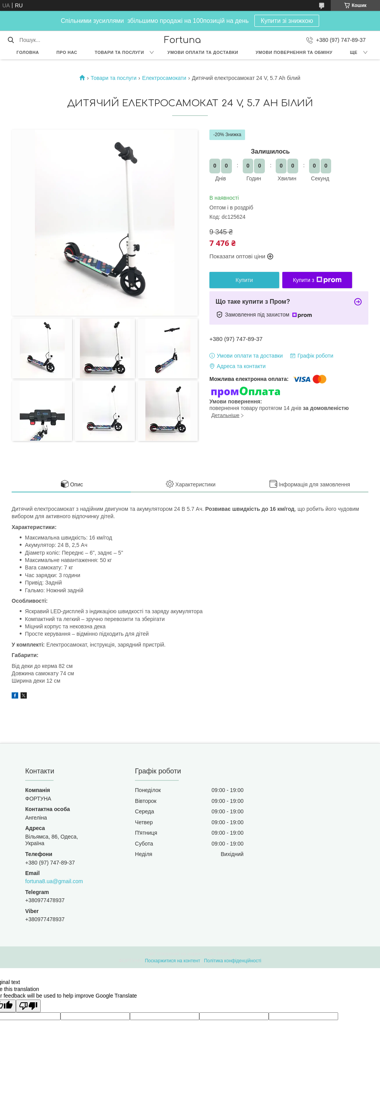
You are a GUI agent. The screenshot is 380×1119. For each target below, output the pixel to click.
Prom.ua (226, 953)
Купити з (317, 280)
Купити (244, 280)
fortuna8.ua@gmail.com (54, 881)
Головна (28, 52)
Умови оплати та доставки (203, 52)
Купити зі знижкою (287, 20)
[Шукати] (10, 40)
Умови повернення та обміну (294, 52)
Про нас (67, 52)
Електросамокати (164, 78)
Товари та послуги (119, 52)
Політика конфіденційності (232, 960)
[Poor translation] (28, 1006)
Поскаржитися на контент (172, 960)
